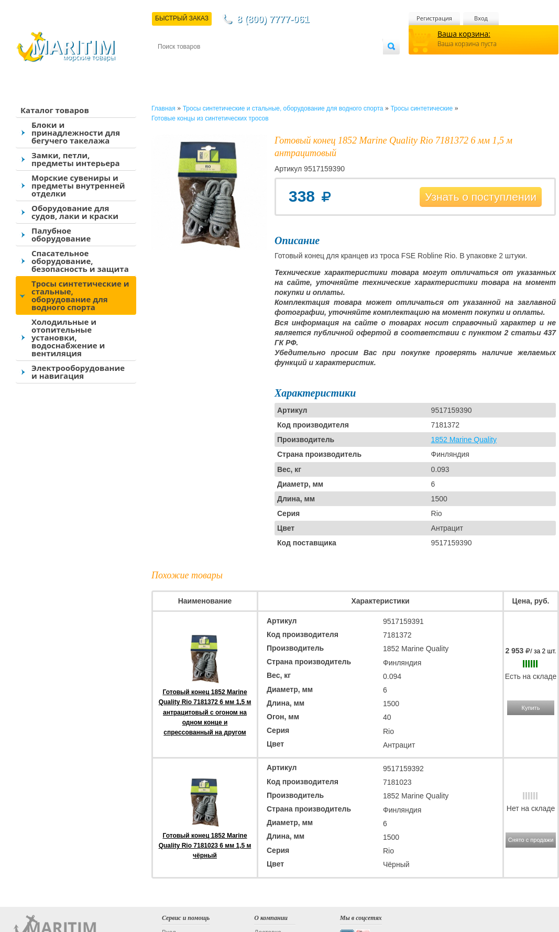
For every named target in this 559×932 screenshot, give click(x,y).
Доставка (209, 63)
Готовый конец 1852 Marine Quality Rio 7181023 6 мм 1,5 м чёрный (205, 845)
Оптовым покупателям (349, 63)
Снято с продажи (531, 840)
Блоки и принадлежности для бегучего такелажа (75, 132)
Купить (531, 708)
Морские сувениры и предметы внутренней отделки (78, 185)
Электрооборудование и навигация (78, 372)
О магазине (283, 63)
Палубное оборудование (61, 234)
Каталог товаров (54, 110)
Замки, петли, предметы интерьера (75, 159)
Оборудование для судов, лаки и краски (74, 212)
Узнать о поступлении (480, 197)
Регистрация (434, 18)
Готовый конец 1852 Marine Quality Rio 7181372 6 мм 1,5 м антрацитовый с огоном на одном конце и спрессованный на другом (205, 712)
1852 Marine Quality (464, 439)
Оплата (244, 63)
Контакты (170, 63)
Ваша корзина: (463, 34)
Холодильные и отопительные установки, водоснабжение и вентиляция (68, 337)
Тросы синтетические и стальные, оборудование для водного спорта (80, 295)
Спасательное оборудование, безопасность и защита (80, 261)
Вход (481, 18)
